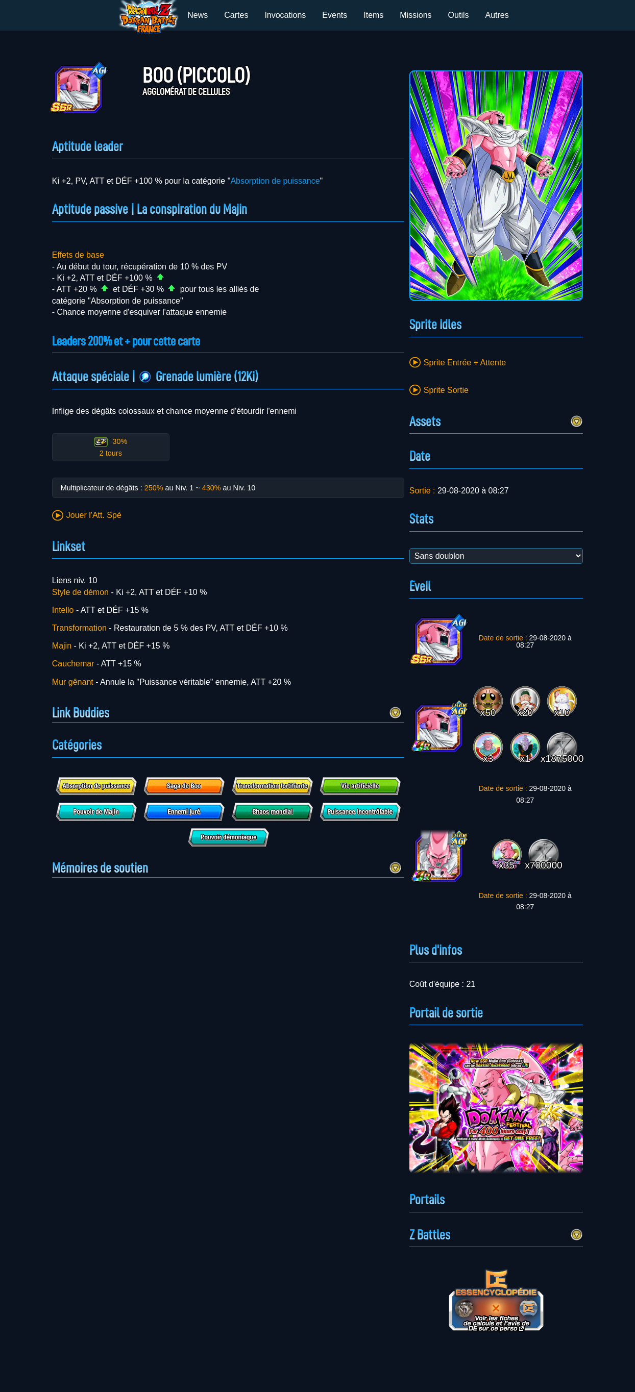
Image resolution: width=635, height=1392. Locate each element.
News (197, 15)
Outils (458, 15)
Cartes (236, 15)
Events (334, 15)
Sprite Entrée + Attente (465, 362)
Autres (497, 15)
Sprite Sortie (446, 390)
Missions (415, 15)
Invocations (285, 15)
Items (373, 15)
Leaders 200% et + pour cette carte (132, 341)
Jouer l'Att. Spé (93, 515)
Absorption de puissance (275, 181)
